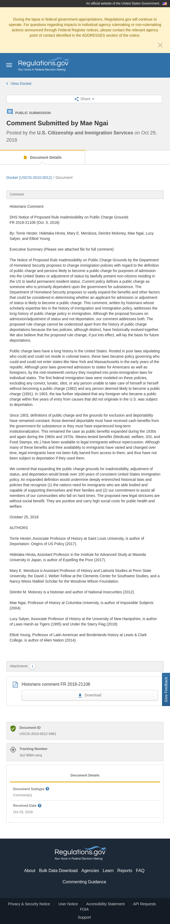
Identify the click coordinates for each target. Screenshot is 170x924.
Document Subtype (31, 789)
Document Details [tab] (85, 775)
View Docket (18, 83)
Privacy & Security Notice (29, 904)
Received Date (27, 806)
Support (84, 917)
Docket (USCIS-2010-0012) (29, 177)
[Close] (160, 45)
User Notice (68, 904)
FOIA (84, 909)
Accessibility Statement (105, 904)
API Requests (144, 904)
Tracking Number (33, 749)
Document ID (30, 728)
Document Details (45, 157)
